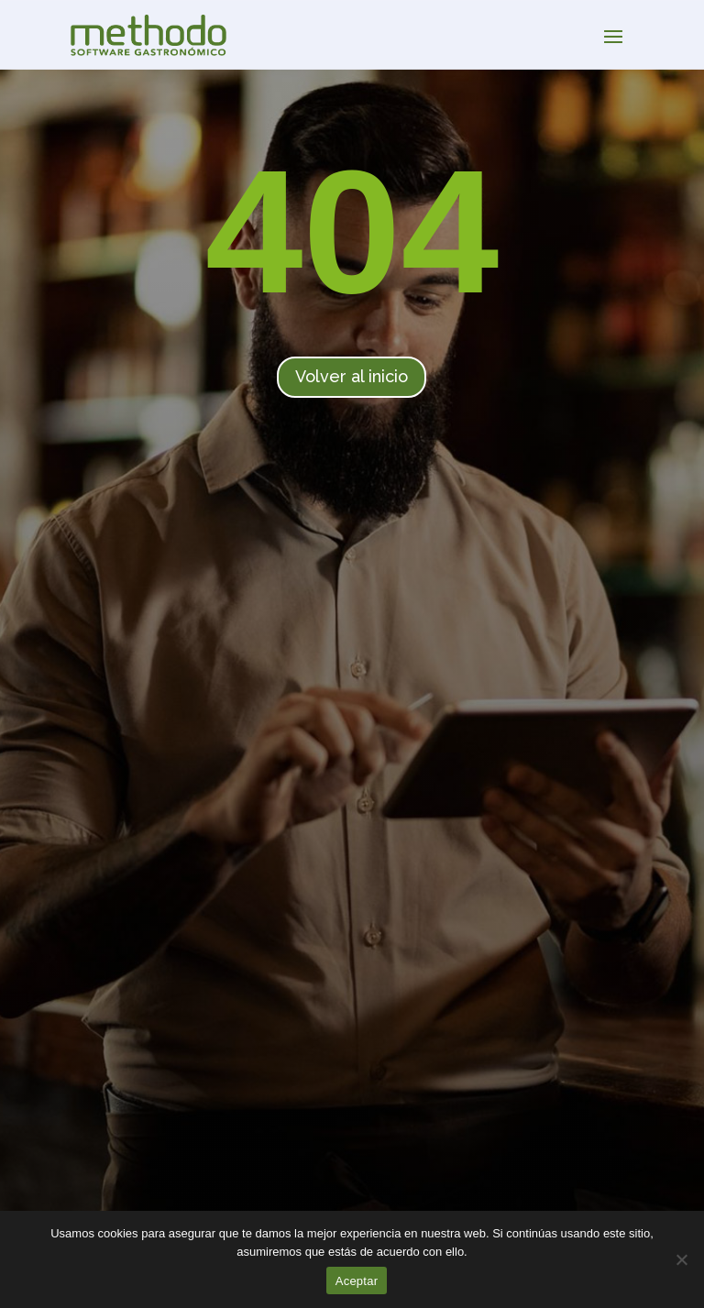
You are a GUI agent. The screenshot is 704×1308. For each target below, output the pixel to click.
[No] (681, 1259)
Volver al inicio (351, 376)
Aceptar (357, 1281)
